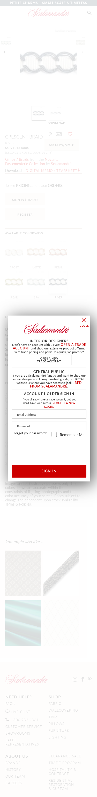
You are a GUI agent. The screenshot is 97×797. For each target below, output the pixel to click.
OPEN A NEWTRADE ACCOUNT (49, 359)
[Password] (49, 425)
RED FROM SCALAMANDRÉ (56, 385)
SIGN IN (49, 470)
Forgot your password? (30, 433)
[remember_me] (54, 434)
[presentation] (53, 449)
